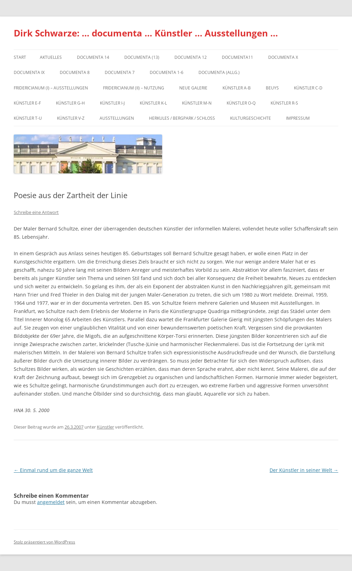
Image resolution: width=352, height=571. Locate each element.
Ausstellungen (117, 118)
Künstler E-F (27, 103)
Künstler (105, 427)
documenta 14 (93, 57)
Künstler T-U (28, 118)
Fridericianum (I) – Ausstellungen (51, 88)
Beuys (272, 88)
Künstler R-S (284, 103)
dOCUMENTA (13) (141, 57)
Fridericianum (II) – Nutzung (133, 88)
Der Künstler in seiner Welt (304, 470)
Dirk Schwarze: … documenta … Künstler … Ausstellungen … (146, 33)
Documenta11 (237, 57)
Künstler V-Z (70, 118)
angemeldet (51, 502)
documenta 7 (120, 72)
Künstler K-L (153, 103)
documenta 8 (75, 72)
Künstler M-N (197, 103)
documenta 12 (190, 57)
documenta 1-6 (166, 72)
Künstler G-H (70, 103)
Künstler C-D (308, 88)
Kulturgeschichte (250, 118)
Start (20, 57)
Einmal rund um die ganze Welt (53, 470)
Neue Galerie (193, 88)
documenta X (283, 57)
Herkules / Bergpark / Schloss (182, 118)
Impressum (298, 118)
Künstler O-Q (241, 103)
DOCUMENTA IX (29, 72)
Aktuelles (51, 57)
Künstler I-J (112, 103)
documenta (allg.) (219, 72)
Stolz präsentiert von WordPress (44, 542)
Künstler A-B (237, 88)
